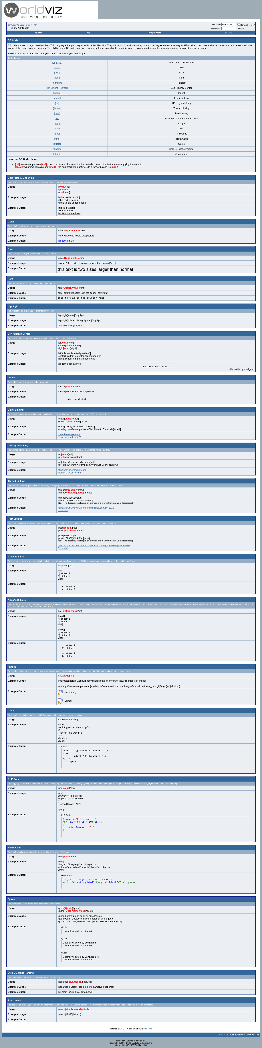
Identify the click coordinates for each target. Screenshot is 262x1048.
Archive (250, 1035)
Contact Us (223, 1035)
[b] (53, 62)
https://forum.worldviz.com (72, 470)
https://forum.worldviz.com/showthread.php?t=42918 (86, 507)
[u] (60, 62)
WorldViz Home (237, 1035)
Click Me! (63, 510)
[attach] (57, 154)
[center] (64, 88)
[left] (48, 88)
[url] (57, 103)
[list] (57, 118)
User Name (216, 24)
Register (38, 33)
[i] (57, 62)
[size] (57, 72)
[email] (57, 98)
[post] (57, 113)
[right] (55, 88)
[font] (57, 77)
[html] (57, 138)
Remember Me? (246, 25)
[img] (57, 123)
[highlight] (57, 82)
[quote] (57, 143)
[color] (57, 67)
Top (257, 1035)
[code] (57, 128)
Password (215, 28)
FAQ (35, 25)
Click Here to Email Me (70, 437)
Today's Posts (154, 33)
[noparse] (57, 149)
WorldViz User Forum (20, 25)
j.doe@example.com (69, 434)
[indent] (57, 93)
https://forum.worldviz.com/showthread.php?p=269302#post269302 (94, 545)
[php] (57, 133)
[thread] (57, 108)
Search (228, 33)
